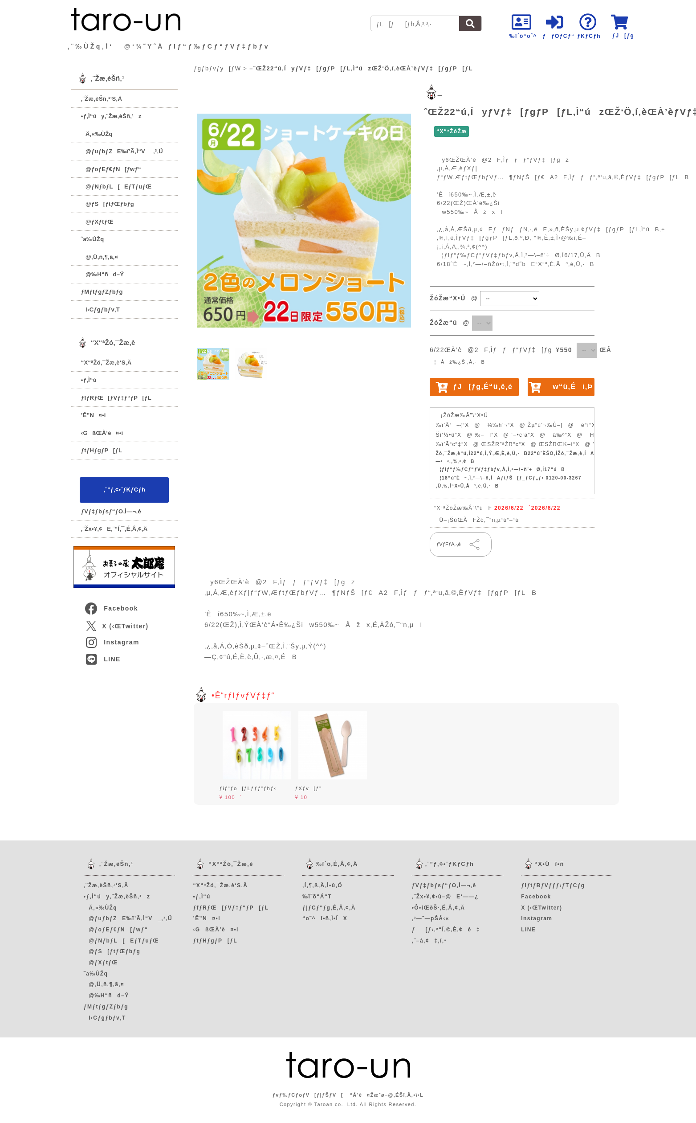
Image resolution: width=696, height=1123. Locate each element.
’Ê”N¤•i (93, 415)
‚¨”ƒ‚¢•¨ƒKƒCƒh (124, 489)
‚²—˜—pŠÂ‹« (430, 918)
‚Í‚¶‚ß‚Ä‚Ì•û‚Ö (322, 885)
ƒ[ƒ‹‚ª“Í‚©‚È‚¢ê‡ (446, 929)
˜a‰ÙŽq (92, 239)
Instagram (111, 642)
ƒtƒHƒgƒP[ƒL (101, 450)
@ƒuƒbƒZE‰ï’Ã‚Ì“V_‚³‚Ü (122, 151)
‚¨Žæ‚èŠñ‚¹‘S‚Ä (101, 98)
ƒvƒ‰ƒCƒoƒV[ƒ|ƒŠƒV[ (308, 1095)
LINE (102, 659)
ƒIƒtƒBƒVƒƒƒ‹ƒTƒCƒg (553, 885)
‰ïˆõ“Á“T (317, 896)
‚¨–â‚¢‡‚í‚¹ (429, 941)
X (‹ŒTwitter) (117, 626)
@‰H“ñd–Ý (102, 274)
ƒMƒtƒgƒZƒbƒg (102, 291)
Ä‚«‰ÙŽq (97, 134)
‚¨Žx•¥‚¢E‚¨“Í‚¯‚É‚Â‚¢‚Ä (114, 528)
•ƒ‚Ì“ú (89, 380)
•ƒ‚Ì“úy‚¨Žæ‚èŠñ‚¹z (111, 116)
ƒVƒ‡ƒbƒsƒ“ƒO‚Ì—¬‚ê (111, 511)
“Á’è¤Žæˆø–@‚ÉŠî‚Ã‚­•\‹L (386, 1095)
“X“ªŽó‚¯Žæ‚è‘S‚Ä (106, 362)
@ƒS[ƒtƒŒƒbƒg (107, 204)
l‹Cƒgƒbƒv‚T (100, 309)
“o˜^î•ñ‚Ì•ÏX (324, 918)
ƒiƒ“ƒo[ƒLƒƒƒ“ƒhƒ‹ (247, 788)
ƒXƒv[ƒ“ (308, 788)
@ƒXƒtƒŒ (97, 221)
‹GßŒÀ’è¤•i (102, 433)
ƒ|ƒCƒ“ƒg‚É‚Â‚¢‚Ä (329, 908)
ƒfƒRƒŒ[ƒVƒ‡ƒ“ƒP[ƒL (116, 397)
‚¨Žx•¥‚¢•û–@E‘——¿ (445, 896)
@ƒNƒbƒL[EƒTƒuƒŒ (116, 186)
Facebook (111, 608)
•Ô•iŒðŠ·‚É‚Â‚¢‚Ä (438, 908)
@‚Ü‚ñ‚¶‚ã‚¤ (99, 257)
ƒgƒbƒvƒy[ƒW (217, 68)
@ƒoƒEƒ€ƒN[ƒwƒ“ (111, 169)
